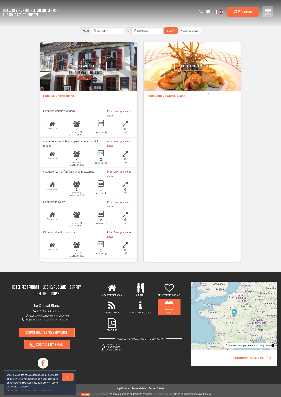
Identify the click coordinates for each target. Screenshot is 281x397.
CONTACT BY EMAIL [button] (46, 344)
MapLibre (265, 345)
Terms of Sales (156, 388)
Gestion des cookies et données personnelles (29, 390)
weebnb (85, 394)
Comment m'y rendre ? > (252, 358)
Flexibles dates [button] (189, 30)
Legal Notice (122, 388)
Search (171, 30)
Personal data (139, 388)
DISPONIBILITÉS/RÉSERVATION (46, 332)
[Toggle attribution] (272, 345)
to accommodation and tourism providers (131, 394)
